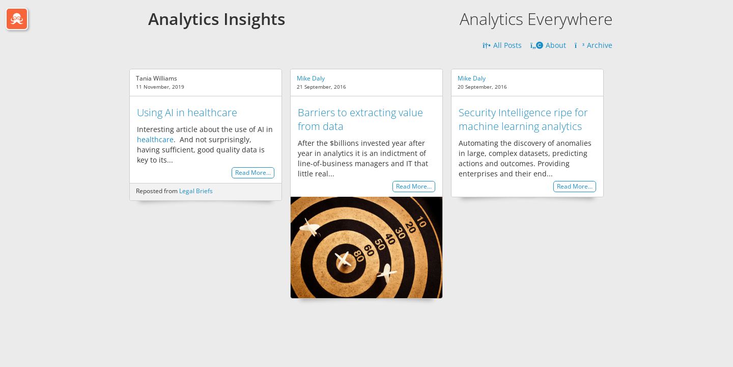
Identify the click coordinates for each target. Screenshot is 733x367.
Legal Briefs (196, 191)
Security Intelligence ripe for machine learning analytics (523, 119)
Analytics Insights (217, 19)
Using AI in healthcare (187, 112)
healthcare (155, 139)
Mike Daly (311, 78)
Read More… (253, 173)
